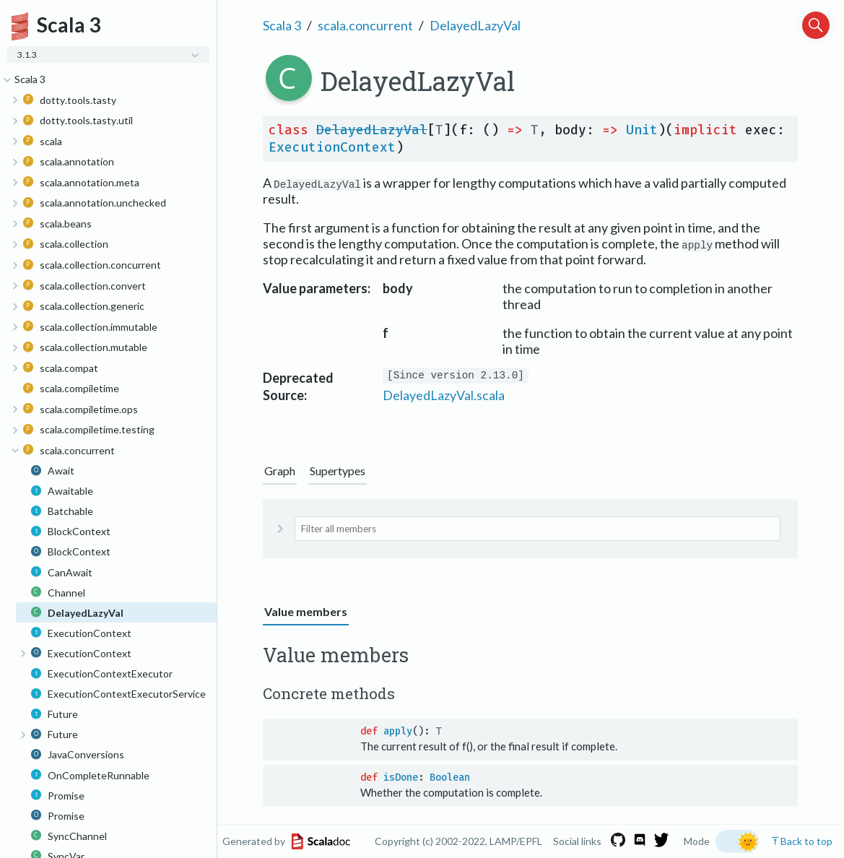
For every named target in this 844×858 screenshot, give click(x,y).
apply (397, 731)
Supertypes (337, 470)
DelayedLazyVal (475, 25)
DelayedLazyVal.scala (444, 395)
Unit (642, 130)
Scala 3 (282, 25)
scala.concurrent (365, 25)
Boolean (450, 777)
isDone (400, 777)
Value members (305, 611)
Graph (279, 470)
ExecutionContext (332, 147)
